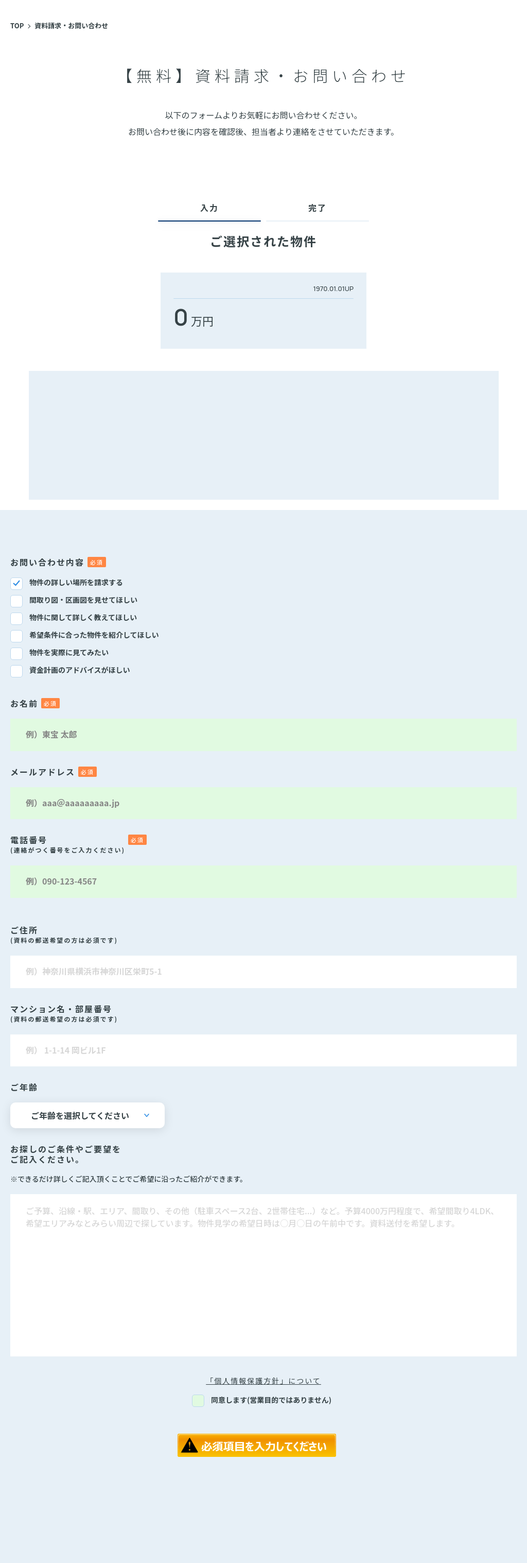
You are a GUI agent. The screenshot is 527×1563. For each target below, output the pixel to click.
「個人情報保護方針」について (263, 1380)
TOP (17, 25)
